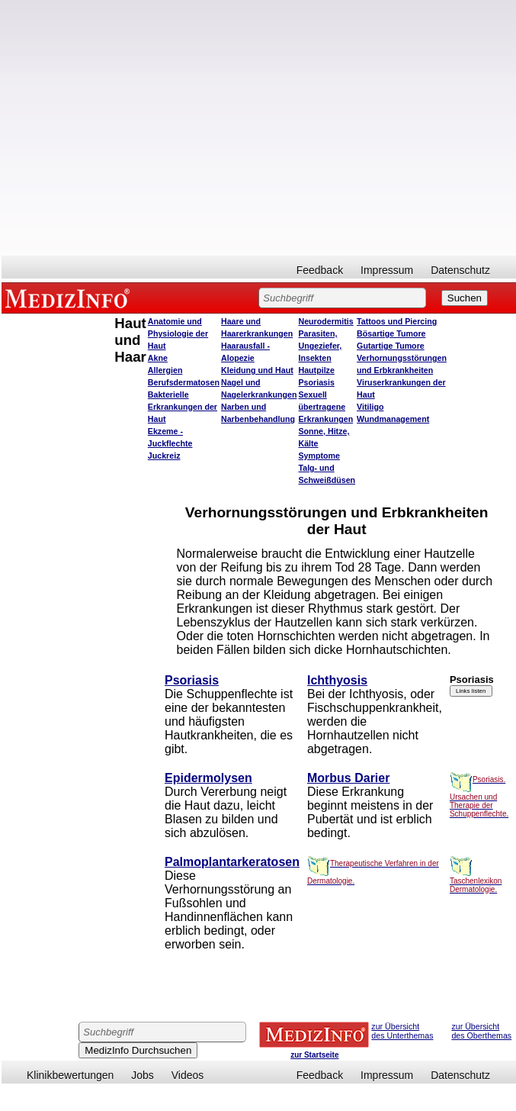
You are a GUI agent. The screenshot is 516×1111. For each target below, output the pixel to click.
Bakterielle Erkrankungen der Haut (182, 406)
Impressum (387, 270)
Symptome (318, 455)
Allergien (165, 370)
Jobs (142, 1075)
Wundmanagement (393, 418)
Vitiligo (370, 406)
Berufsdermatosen (184, 382)
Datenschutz (460, 270)
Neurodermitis (325, 321)
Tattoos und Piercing (397, 321)
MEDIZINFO (70, 297)
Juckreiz (164, 455)
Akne (158, 357)
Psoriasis (316, 382)
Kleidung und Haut (257, 370)
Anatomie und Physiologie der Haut (178, 333)
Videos (187, 1075)
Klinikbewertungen (70, 1075)
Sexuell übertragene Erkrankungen (325, 406)
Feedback (319, 270)
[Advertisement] (153, 128)
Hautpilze (316, 370)
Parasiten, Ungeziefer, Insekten (319, 345)
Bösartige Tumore (391, 333)
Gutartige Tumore (391, 345)
